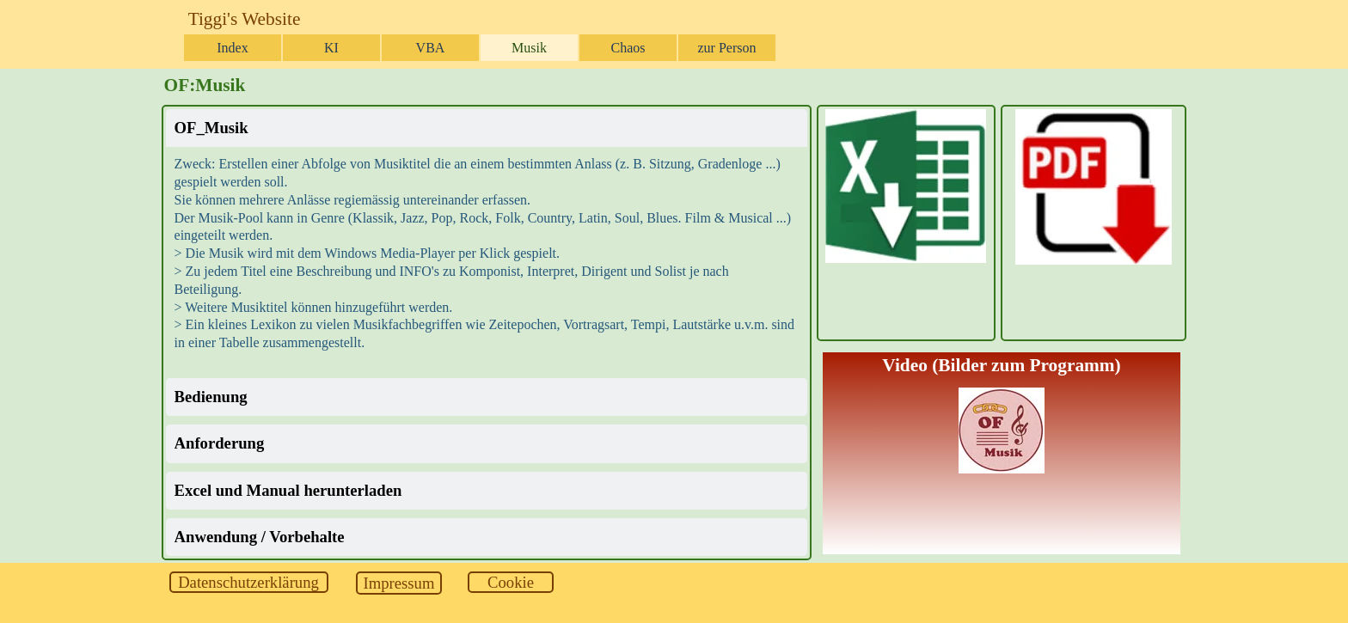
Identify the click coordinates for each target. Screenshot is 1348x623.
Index (232, 47)
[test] (248, 582)
